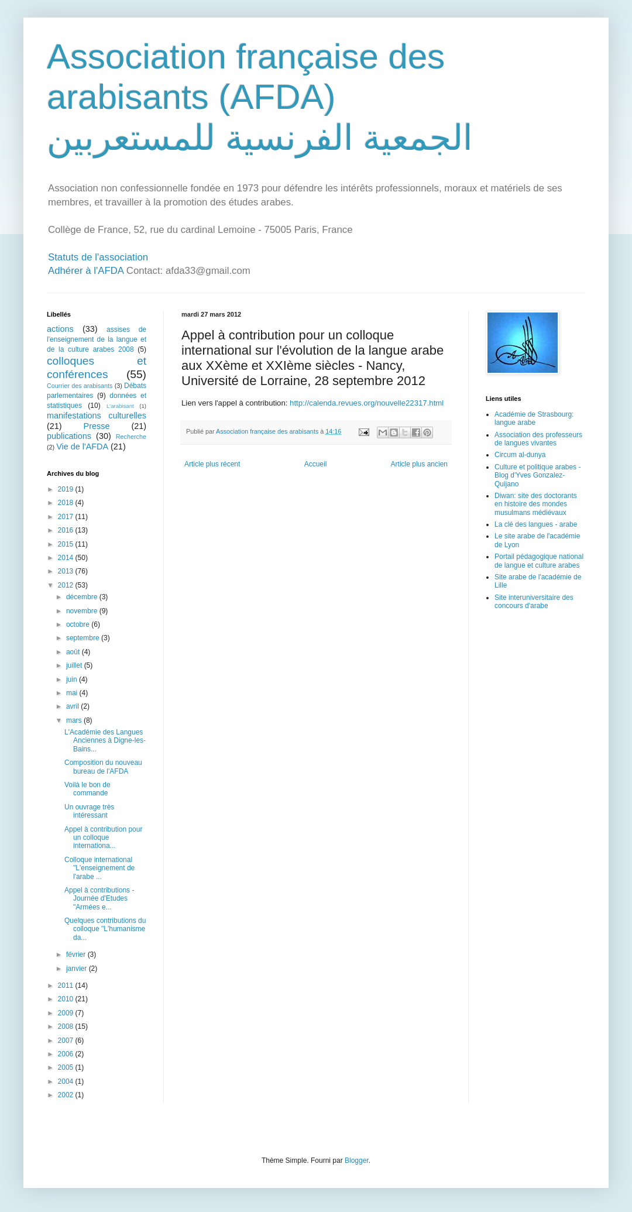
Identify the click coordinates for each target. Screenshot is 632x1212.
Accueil (315, 464)
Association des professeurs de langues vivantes (538, 439)
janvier (77, 968)
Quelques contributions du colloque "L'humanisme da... (105, 929)
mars (75, 720)
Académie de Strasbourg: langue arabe (533, 418)
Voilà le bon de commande (87, 789)
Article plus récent (212, 464)
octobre (78, 624)
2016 (66, 530)
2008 (66, 1026)
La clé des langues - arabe (535, 524)
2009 (66, 1013)
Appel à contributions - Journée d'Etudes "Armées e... (99, 898)
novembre (82, 611)
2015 (66, 544)
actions (60, 329)
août (74, 652)
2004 (66, 1081)
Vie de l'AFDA (82, 446)
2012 (66, 585)
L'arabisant (120, 406)
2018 (66, 503)
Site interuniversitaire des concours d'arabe (533, 601)
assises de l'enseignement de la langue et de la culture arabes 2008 (96, 339)
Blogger (357, 1160)
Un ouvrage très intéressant (89, 811)
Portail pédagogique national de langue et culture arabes (538, 560)
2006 (66, 1054)
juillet (75, 665)
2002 (66, 1095)
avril (73, 706)
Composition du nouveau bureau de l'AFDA (103, 766)
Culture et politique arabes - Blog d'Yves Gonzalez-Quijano (537, 475)
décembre (82, 597)
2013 (66, 571)
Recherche (131, 436)
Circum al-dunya (519, 455)
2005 (66, 1067)
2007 (66, 1040)
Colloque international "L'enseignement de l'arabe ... (99, 868)
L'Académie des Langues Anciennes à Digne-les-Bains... (105, 740)
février (77, 954)
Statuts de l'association (98, 257)
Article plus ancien (419, 464)
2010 (66, 999)
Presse (97, 426)
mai (73, 693)
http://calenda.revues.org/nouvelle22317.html (367, 403)
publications (69, 436)
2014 (66, 558)
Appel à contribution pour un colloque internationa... (103, 837)
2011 (66, 985)
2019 (66, 489)
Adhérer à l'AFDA (85, 270)
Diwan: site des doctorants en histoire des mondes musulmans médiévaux (535, 504)
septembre (83, 638)
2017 (66, 517)
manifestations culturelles (96, 415)
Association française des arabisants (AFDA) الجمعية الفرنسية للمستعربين (260, 97)
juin (72, 679)
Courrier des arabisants (80, 385)
